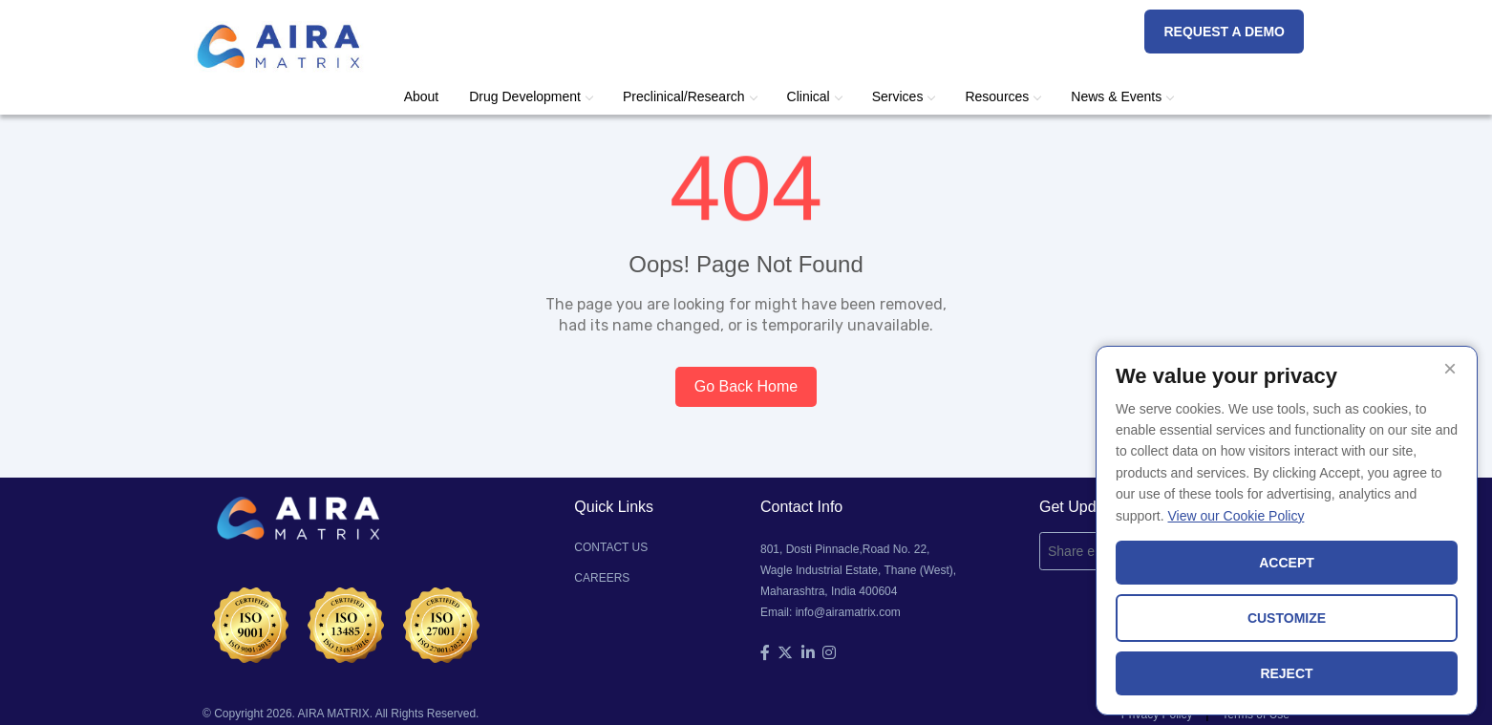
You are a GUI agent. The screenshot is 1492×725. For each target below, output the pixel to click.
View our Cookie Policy (1235, 515)
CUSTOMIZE (1286, 618)
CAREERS (601, 578)
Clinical (814, 96)
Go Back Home (746, 386)
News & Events (1122, 96)
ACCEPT (1286, 562)
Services (903, 96)
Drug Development (530, 96)
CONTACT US (611, 547)
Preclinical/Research (690, 96)
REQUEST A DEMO (1224, 31)
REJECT (1286, 673)
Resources (1002, 96)
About (421, 96)
